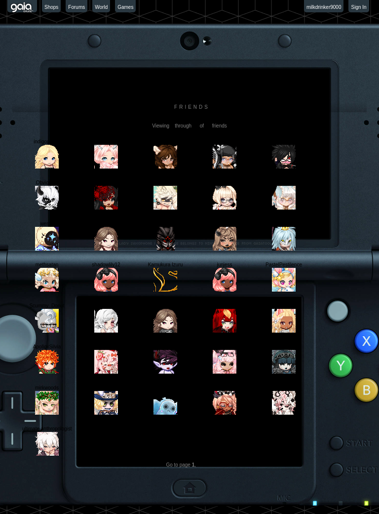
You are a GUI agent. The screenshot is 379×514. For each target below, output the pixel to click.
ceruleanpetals (106, 141)
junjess (224, 264)
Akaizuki (283, 346)
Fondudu (165, 182)
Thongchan (224, 141)
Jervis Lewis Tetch (106, 387)
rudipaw (283, 305)
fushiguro (283, 387)
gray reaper (283, 223)
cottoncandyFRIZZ (224, 182)
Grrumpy (106, 346)
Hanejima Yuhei (224, 387)
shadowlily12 (106, 264)
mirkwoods (47, 387)
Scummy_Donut (46, 305)
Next (208, 465)
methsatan (47, 264)
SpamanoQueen (106, 223)
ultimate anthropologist (47, 428)
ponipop (284, 182)
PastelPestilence (283, 264)
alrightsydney (165, 141)
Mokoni (165, 346)
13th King (165, 223)
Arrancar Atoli (224, 346)
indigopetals (47, 141)
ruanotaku (165, 305)
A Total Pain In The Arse (285, 141)
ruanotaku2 (224, 305)
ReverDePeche (165, 387)
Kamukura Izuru (165, 264)
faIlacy (225, 223)
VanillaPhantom (106, 305)
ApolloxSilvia (47, 346)
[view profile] (189, 120)
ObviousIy (47, 182)
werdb (46, 223)
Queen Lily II (106, 182)
